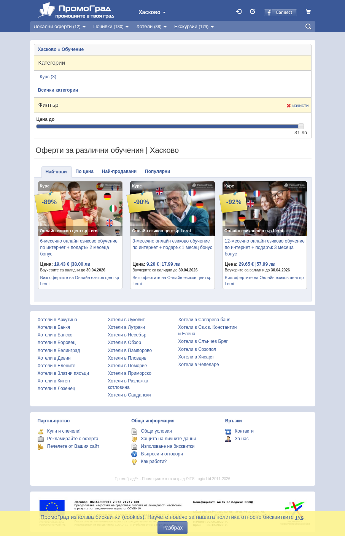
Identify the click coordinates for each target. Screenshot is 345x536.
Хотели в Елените (57, 365)
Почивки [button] (111, 26)
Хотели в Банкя (54, 327)
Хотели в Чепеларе (198, 364)
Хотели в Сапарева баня (204, 319)
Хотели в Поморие (127, 365)
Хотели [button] (151, 26)
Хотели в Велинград (59, 350)
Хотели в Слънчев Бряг (203, 341)
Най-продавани (119, 171)
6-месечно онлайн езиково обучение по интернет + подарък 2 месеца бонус (79, 247)
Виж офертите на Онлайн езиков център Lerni (79, 280)
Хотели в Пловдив (127, 358)
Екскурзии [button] (194, 26)
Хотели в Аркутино (57, 319)
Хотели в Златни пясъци (63, 373)
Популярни (157, 171)
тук (299, 517)
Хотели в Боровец (57, 342)
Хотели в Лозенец (56, 388)
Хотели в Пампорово (130, 350)
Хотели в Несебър (127, 335)
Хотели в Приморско (129, 373)
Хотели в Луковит (126, 319)
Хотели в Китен (54, 381)
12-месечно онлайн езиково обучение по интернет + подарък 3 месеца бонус (265, 247)
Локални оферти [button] (60, 26)
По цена (85, 171)
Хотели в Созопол (197, 349)
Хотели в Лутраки (126, 327)
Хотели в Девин (54, 358)
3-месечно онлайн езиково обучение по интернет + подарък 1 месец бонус (172, 244)
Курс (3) (48, 76)
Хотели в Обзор (124, 342)
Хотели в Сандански (129, 395)
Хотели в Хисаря (196, 357)
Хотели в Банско (55, 335)
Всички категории (58, 90)
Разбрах (172, 528)
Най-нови (56, 171)
